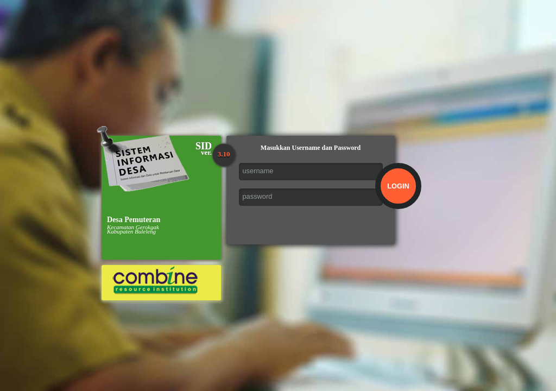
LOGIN (398, 186)
